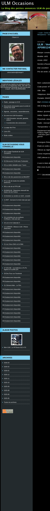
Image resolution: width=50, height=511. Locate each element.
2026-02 (6, 366)
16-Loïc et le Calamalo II (12, 223)
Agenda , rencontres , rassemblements (16, 111)
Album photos (10, 330)
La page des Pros (9, 127)
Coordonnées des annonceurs (16, 123)
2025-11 (6, 378)
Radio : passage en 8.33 (12, 102)
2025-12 (6, 374)
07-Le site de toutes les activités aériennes (14, 181)
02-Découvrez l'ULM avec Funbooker (16, 161)
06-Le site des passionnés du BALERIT (17, 177)
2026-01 (6, 370)
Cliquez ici (15, 37)
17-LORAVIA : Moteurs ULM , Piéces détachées (16, 227)
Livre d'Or (7, 131)
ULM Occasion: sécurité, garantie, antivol (17, 119)
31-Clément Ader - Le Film (12, 285)
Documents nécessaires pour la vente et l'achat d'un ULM (17, 106)
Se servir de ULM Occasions (13, 115)
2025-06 (6, 394)
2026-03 (6, 362)
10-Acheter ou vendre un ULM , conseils (17, 196)
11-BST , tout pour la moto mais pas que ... (17, 200)
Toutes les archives (10, 402)
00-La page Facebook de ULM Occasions (14, 152)
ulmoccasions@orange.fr (15, 72)
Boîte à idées (8, 135)
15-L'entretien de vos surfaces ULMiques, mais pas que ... (14, 218)
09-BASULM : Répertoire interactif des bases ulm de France (16, 191)
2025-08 (6, 390)
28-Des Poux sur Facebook (13, 273)
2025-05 (6, 398)
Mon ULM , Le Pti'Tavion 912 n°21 (15, 347)
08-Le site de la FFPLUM (12, 186)
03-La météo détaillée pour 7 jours (15, 165)
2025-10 (6, 382)
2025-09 (6, 386)
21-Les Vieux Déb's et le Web (13, 244)
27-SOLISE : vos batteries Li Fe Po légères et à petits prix (15, 268)
